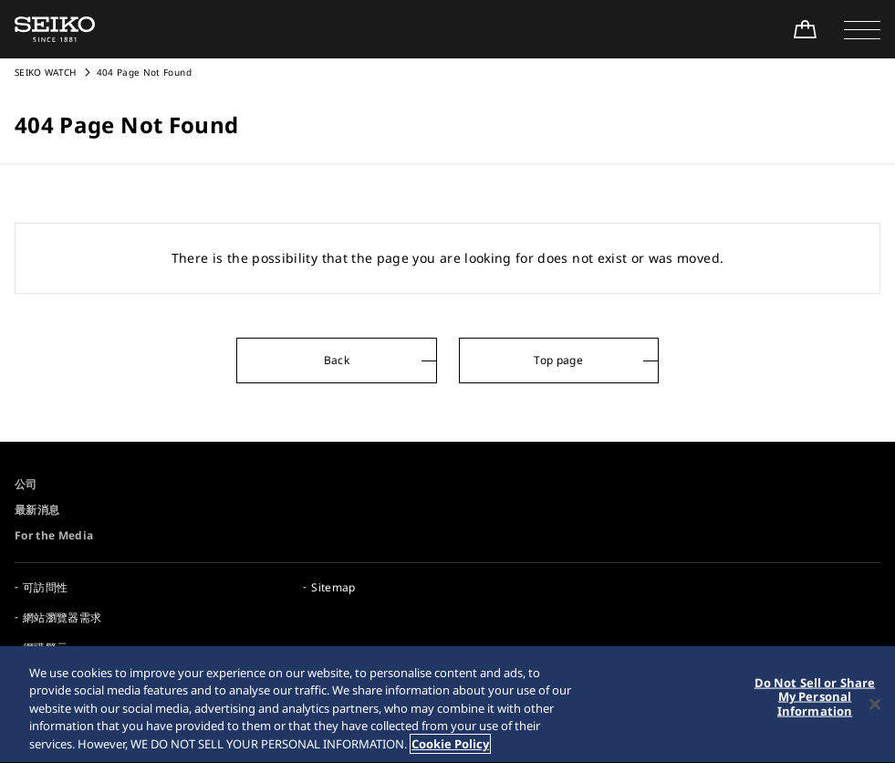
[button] (862, 29)
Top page (558, 360)
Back (336, 360)
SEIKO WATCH (46, 72)
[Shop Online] (804, 29)
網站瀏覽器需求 (62, 617)
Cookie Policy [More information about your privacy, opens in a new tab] (450, 745)
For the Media (54, 535)
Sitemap (333, 587)
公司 (26, 484)
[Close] (875, 705)
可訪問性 (45, 587)
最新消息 (37, 509)
